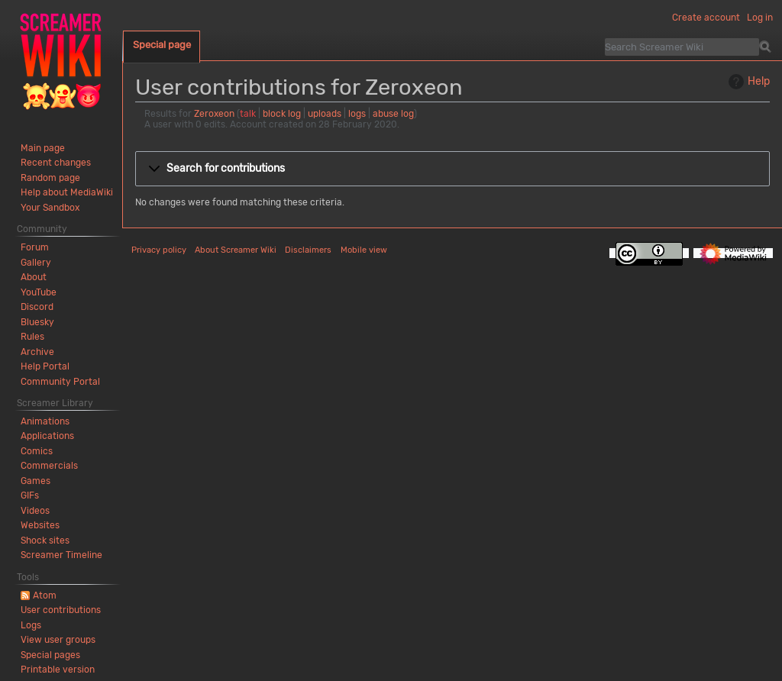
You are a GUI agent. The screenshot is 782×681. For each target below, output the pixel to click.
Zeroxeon (214, 113)
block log (282, 113)
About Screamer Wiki (235, 250)
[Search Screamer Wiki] (682, 46)
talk (248, 113)
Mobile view (364, 250)
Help (747, 81)
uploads (324, 113)
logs (357, 113)
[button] (452, 168)
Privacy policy (158, 250)
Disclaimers (308, 250)
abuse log (393, 113)
